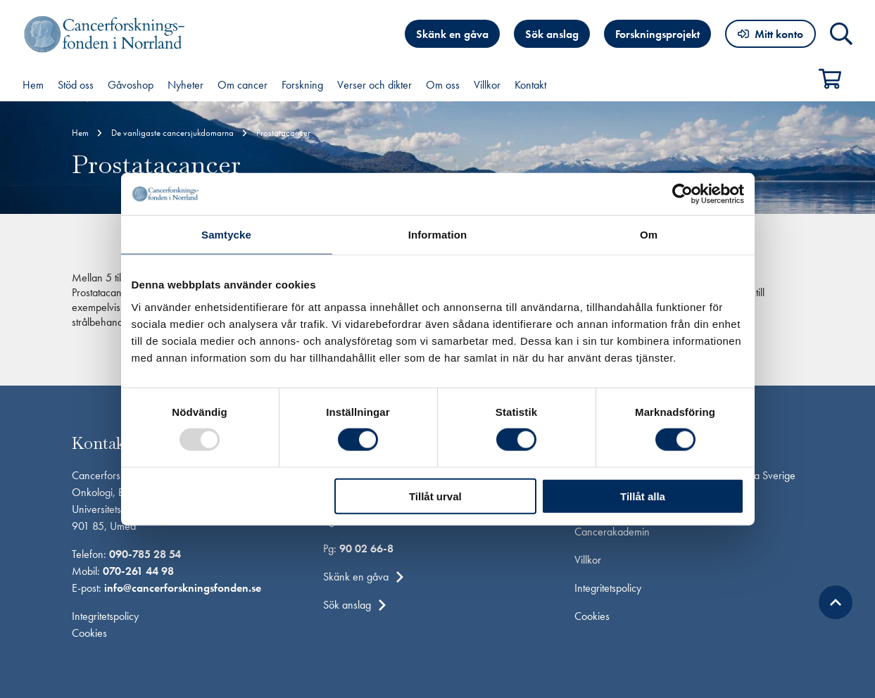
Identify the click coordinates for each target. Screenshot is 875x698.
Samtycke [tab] (226, 235)
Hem (33, 84)
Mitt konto (779, 34)
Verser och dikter (374, 84)
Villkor (487, 84)
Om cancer (242, 84)
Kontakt (530, 84)
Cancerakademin (612, 531)
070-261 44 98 (138, 571)
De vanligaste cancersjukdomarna (172, 133)
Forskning (302, 84)
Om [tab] (648, 235)
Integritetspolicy (105, 616)
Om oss (443, 84)
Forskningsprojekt (657, 34)
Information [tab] (437, 235)
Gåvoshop (130, 84)
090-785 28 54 (145, 554)
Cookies (89, 633)
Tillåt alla (642, 496)
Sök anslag (552, 34)
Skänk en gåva (452, 34)
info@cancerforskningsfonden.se (182, 587)
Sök (841, 34)
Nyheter (185, 84)
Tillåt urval (435, 496)
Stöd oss (76, 84)
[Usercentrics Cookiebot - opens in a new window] (682, 194)
